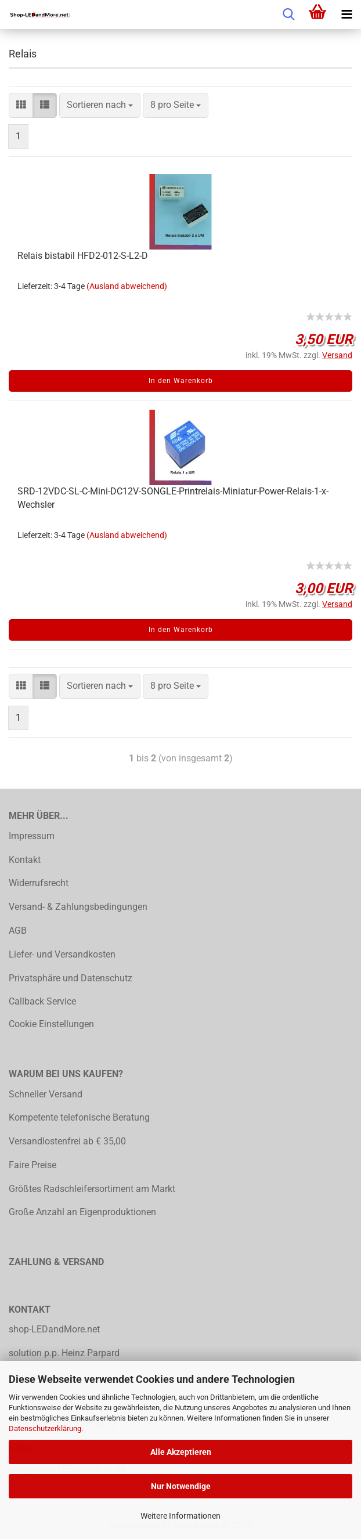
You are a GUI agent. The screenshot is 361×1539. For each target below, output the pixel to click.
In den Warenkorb (181, 381)
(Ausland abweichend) (126, 286)
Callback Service (42, 1001)
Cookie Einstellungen (51, 1023)
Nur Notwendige (181, 1486)
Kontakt (25, 859)
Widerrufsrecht (38, 882)
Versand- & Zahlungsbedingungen (78, 906)
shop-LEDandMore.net (54, 1329)
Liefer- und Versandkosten (62, 954)
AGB (18, 930)
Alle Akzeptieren (180, 1452)
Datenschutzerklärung (45, 1428)
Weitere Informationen (180, 1515)
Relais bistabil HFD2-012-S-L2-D (82, 255)
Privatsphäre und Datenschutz (70, 978)
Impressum (32, 835)
